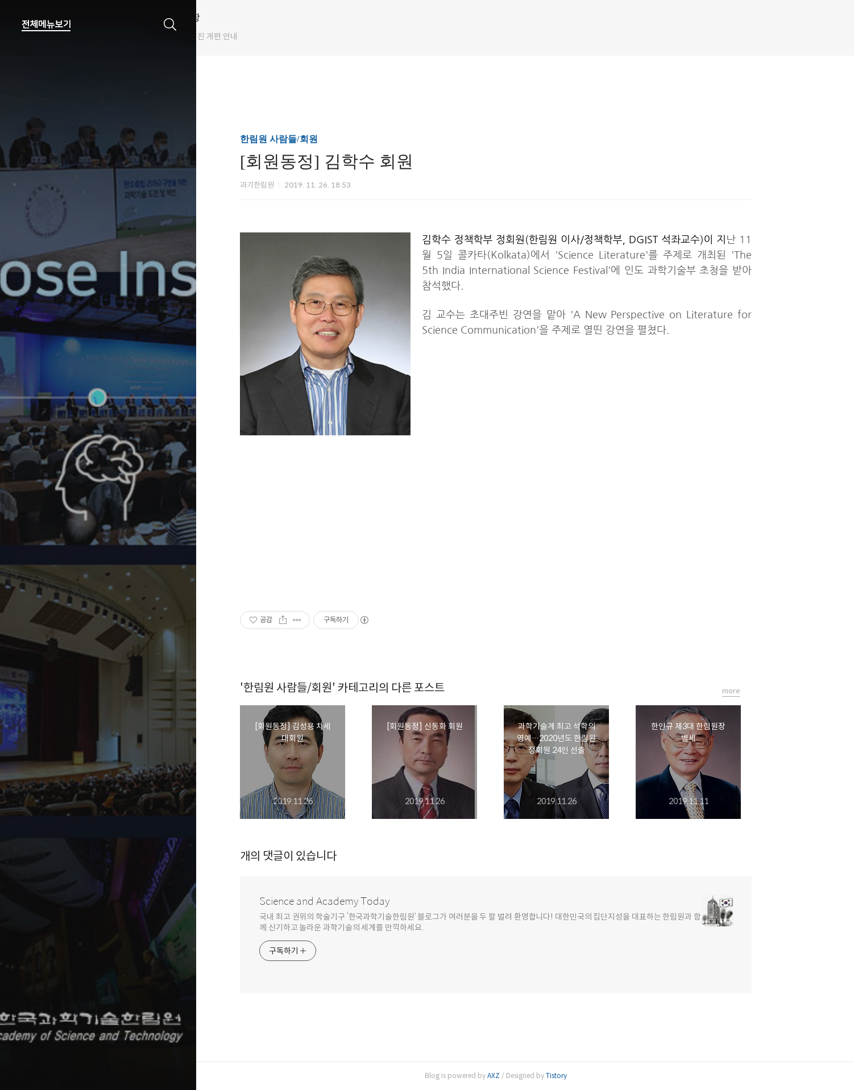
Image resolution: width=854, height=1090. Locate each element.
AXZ (523, 1075)
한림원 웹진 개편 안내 (260, 36)
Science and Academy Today (354, 901)
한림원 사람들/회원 (308, 139)
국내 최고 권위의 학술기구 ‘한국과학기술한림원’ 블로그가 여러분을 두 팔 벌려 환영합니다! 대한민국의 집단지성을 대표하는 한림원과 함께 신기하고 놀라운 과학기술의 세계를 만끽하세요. (510, 922)
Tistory (585, 1075)
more (761, 691)
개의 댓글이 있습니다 (318, 856)
